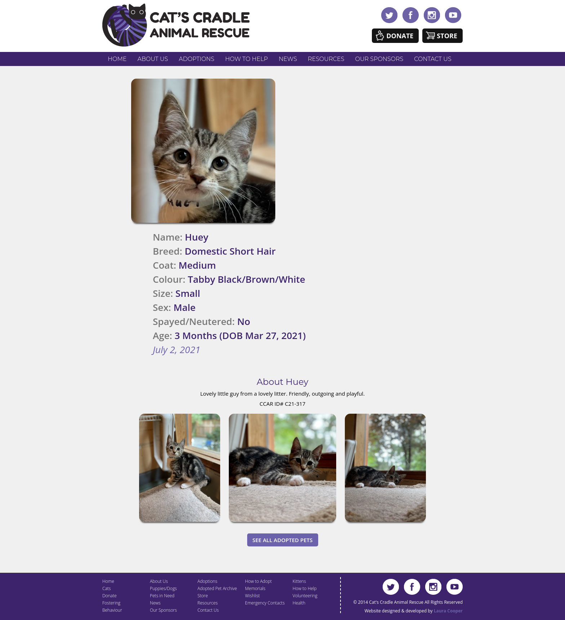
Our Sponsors (379, 59)
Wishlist (252, 596)
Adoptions (196, 59)
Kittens (299, 581)
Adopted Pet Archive (217, 588)
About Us (152, 59)
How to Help (246, 59)
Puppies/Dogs (163, 588)
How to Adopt (258, 581)
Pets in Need (162, 596)
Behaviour (112, 610)
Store (447, 35)
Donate (399, 35)
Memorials (255, 588)
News (288, 59)
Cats (106, 588)
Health (299, 603)
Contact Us (432, 59)
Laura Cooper (448, 611)
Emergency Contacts (265, 603)
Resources (326, 59)
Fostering (111, 603)
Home (117, 59)
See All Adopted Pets (283, 540)
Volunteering (305, 596)
